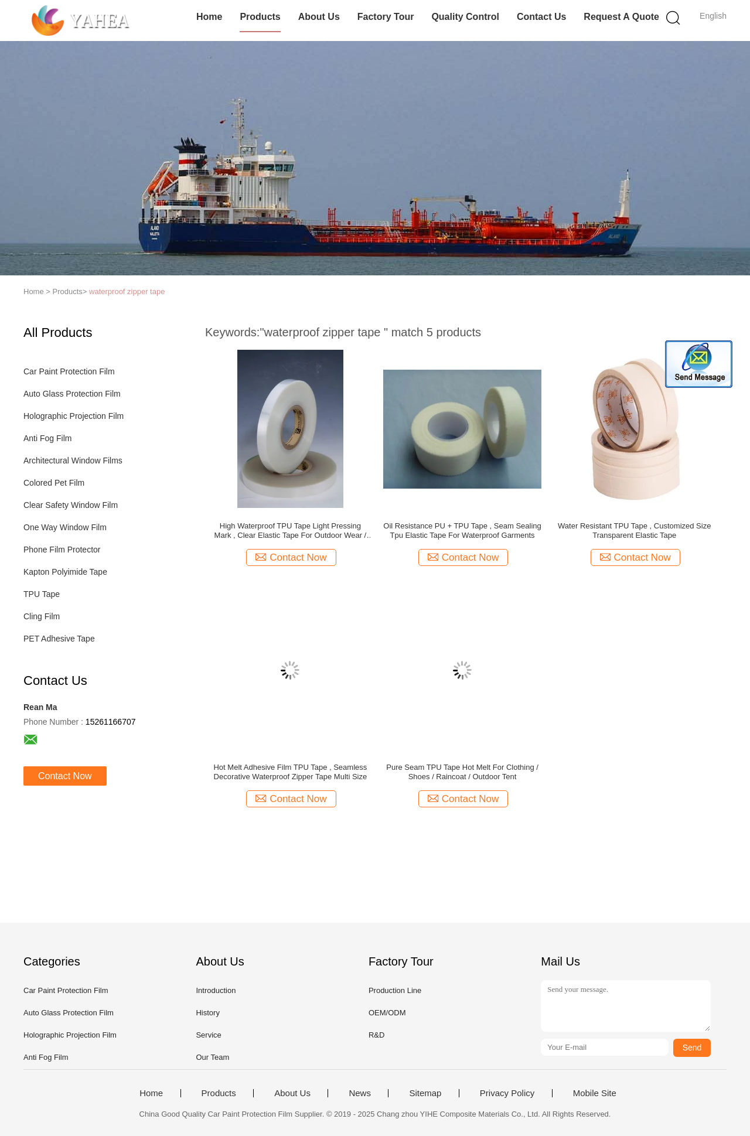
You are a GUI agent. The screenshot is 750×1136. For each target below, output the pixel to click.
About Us (319, 17)
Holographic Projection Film (73, 416)
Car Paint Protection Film (69, 371)
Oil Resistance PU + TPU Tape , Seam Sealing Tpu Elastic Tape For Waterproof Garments (462, 530)
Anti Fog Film (47, 438)
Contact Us (541, 17)
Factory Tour (385, 17)
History (207, 1012)
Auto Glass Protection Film (72, 393)
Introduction (216, 990)
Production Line (395, 990)
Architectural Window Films (72, 460)
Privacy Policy (507, 1093)
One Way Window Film (65, 527)
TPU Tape (41, 594)
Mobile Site (594, 1093)
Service (208, 1035)
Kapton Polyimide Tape (65, 571)
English (713, 16)
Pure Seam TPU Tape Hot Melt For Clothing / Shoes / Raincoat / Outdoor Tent (462, 772)
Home (209, 17)
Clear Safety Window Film (70, 505)
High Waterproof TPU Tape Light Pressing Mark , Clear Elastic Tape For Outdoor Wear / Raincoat (290, 530)
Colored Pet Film (53, 482)
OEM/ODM (387, 1012)
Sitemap (425, 1093)
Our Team (212, 1057)
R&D (376, 1035)
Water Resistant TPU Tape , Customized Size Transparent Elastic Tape (634, 530)
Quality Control (465, 17)
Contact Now (65, 776)
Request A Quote (621, 17)
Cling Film (41, 616)
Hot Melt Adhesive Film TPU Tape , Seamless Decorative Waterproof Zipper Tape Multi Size (290, 772)
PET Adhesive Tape (59, 638)
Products (260, 17)
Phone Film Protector (62, 549)
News (360, 1093)
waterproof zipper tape (127, 291)
